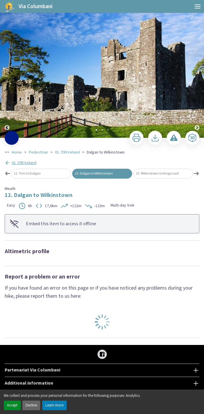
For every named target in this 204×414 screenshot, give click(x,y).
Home (17, 152)
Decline (31, 405)
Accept (12, 405)
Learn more (54, 405)
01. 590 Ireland (67, 152)
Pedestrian (38, 152)
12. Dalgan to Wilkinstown (94, 173)
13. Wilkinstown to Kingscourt (157, 173)
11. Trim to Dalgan (27, 173)
